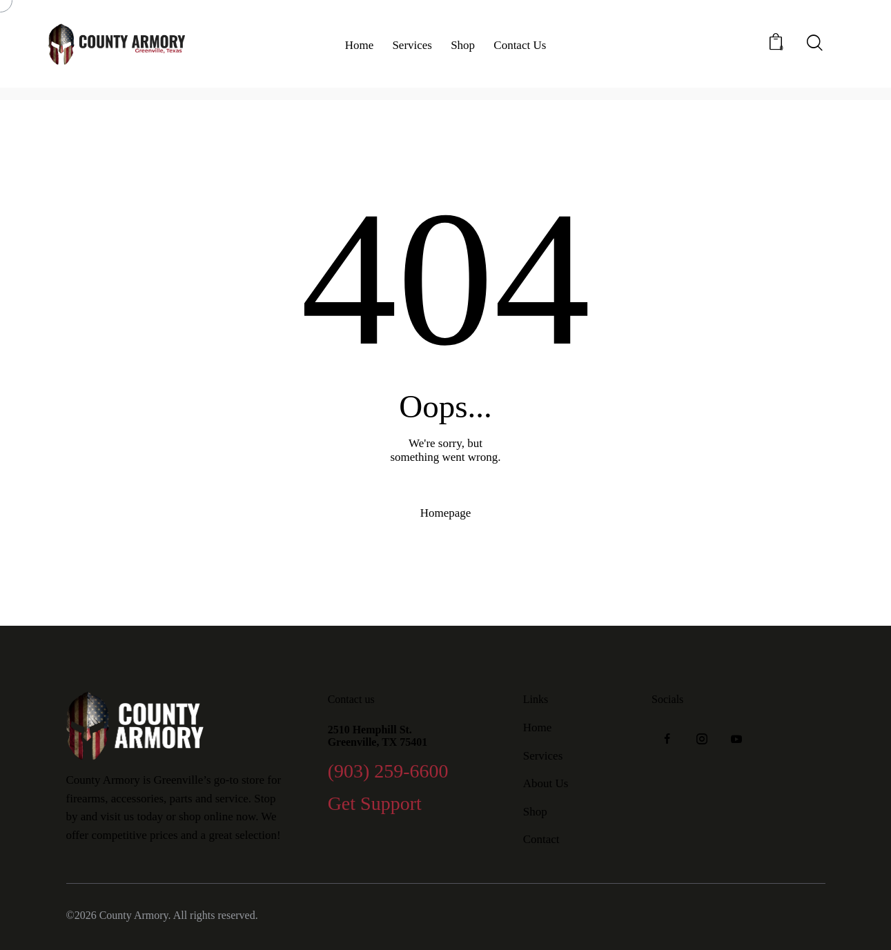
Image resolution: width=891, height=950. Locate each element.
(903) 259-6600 (388, 771)
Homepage (445, 512)
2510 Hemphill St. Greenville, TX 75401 (378, 736)
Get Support (375, 804)
